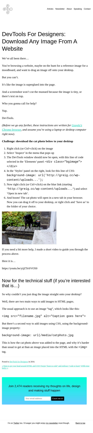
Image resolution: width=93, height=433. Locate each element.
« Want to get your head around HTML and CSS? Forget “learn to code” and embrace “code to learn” (41, 365)
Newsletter (60, 9)
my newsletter (52, 422)
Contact (87, 9)
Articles (50, 9)
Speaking (78, 9)
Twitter (16, 422)
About (69, 9)
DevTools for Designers (19, 361)
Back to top (80, 422)
